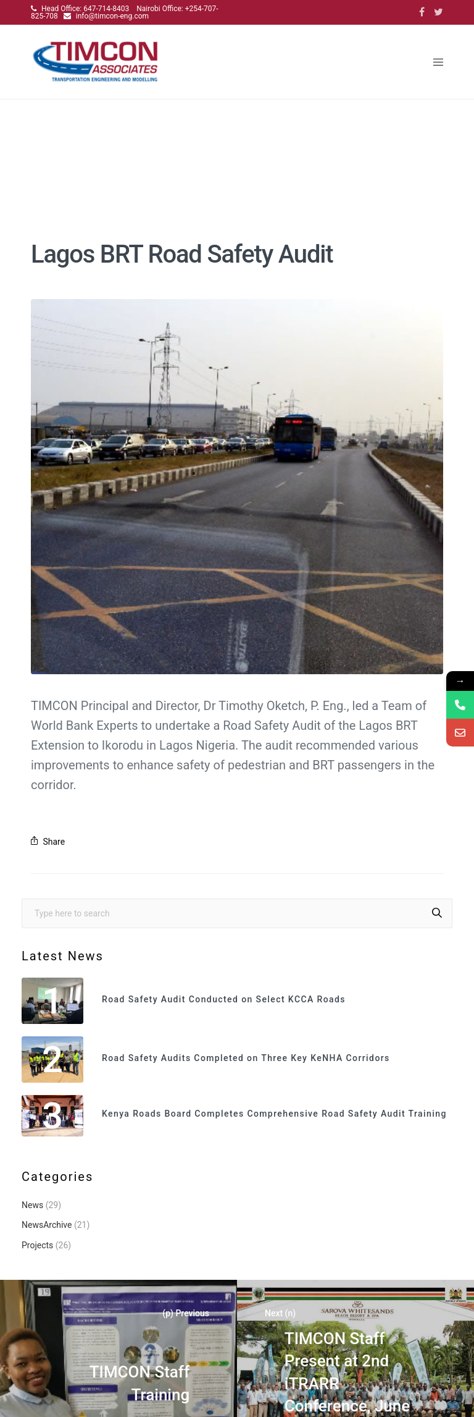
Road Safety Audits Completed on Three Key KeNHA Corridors (246, 1058)
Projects (37, 1245)
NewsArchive (47, 1225)
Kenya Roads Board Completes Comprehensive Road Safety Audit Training (274, 1114)
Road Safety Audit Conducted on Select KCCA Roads (224, 999)
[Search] (437, 913)
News (32, 1205)
